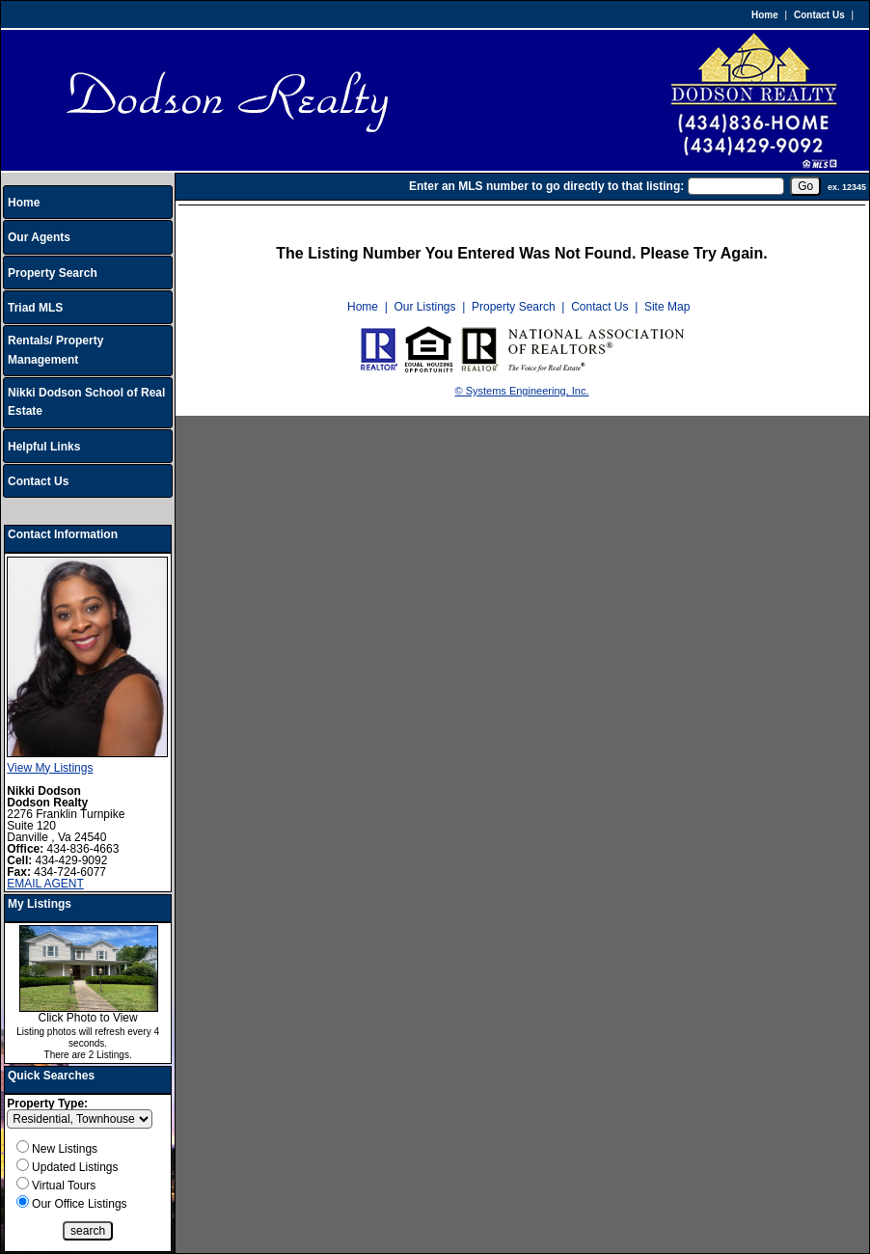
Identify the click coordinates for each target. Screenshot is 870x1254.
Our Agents (39, 237)
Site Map (667, 307)
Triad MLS (35, 307)
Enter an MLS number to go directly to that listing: (546, 186)
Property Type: (47, 1103)
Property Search (52, 273)
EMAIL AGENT (45, 883)
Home (764, 15)
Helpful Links (44, 446)
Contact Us (819, 15)
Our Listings (424, 307)
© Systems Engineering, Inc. (522, 390)
